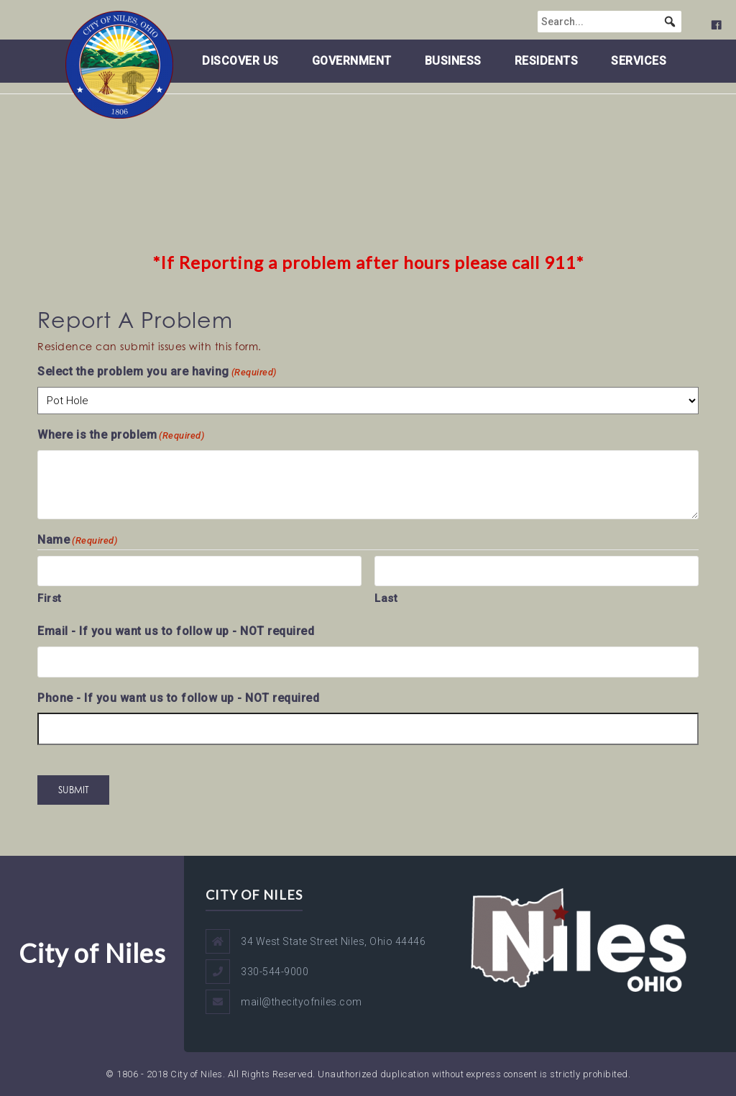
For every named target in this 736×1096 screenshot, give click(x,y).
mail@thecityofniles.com (301, 1002)
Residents (547, 61)
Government (352, 61)
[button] (711, 21)
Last (385, 598)
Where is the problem (120, 435)
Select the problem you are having (157, 372)
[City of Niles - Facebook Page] (558, 25)
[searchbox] (650, 21)
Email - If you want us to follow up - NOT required (175, 631)
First (49, 598)
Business (453, 61)
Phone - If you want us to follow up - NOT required (178, 698)
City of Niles (92, 953)
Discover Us (240, 61)
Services (638, 61)
